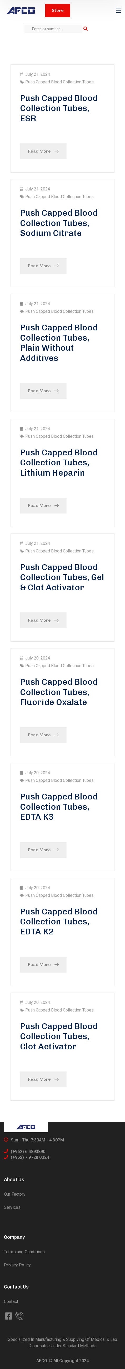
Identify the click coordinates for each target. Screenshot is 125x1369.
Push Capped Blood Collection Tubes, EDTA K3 (59, 807)
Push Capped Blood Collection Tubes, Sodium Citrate (59, 223)
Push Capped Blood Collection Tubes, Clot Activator (59, 1036)
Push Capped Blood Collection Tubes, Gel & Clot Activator (62, 577)
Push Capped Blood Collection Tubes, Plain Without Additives (59, 343)
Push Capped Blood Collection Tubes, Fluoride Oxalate (59, 692)
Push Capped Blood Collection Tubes (59, 81)
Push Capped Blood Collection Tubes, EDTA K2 (59, 922)
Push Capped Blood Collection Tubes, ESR (59, 108)
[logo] (20, 10)
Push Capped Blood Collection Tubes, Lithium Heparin (59, 462)
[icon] (9, 1316)
